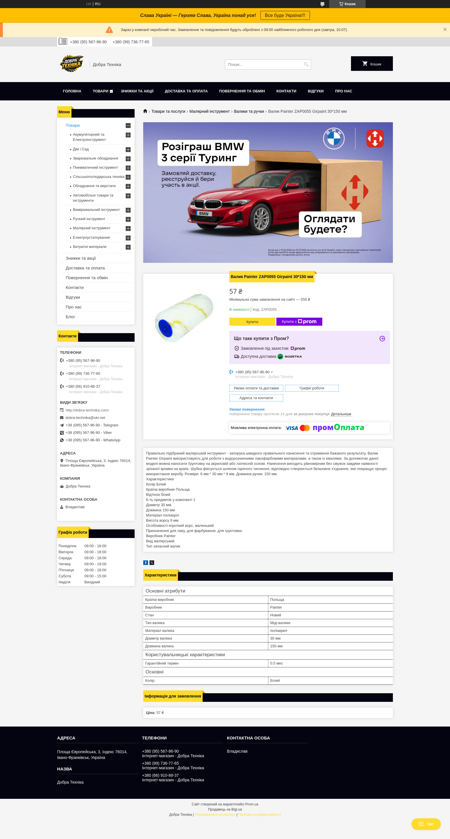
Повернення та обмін (242, 91)
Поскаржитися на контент (215, 805)
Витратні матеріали (89, 246)
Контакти (286, 91)
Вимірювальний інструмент (96, 209)
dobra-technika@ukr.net (85, 417)
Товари (100, 91)
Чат (426, 824)
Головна (72, 91)
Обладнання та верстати (94, 186)
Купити (252, 322)
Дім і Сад (81, 149)
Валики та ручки (249, 111)
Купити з (299, 321)
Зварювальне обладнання (95, 158)
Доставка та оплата (186, 91)
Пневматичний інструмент (95, 167)
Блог (70, 316)
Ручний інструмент (89, 219)
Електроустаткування (91, 237)
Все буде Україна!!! (285, 15)
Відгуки (316, 91)
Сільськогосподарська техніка (99, 176)
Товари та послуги (168, 111)
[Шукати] (306, 64)
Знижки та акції (137, 91)
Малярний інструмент (209, 111)
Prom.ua (251, 795)
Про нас (343, 91)
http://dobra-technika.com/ (87, 410)
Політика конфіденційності (259, 805)
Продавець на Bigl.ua (225, 800)
